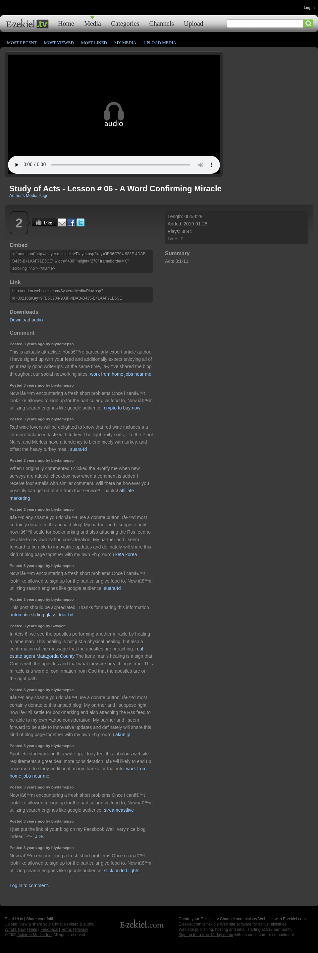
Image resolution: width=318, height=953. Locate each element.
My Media (125, 42)
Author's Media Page (28, 195)
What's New (15, 929)
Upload (193, 23)
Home (66, 23)
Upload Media (159, 42)
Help (33, 929)
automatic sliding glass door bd (41, 614)
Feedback (49, 929)
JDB (39, 836)
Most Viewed (59, 42)
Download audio (26, 319)
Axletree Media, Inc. (34, 934)
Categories (125, 23)
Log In (309, 8)
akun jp (122, 734)
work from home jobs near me (120, 374)
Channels (161, 23)
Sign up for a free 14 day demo (206, 934)
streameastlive (119, 810)
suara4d (78, 449)
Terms (66, 929)
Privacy (81, 929)
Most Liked (94, 42)
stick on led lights (121, 870)
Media (92, 23)
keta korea (126, 554)
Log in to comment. (29, 885)
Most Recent (22, 42)
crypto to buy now (122, 407)
